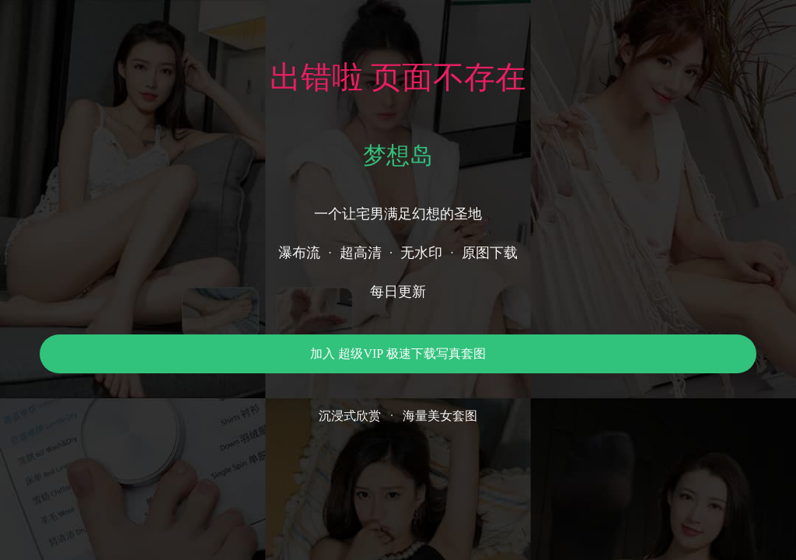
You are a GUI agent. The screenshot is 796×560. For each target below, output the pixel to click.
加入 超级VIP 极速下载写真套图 (397, 353)
